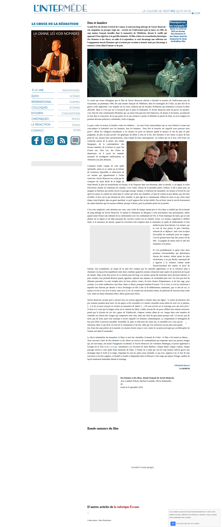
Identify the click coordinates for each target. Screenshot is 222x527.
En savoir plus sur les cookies (188, 523)
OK (173, 524)
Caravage (113, 347)
